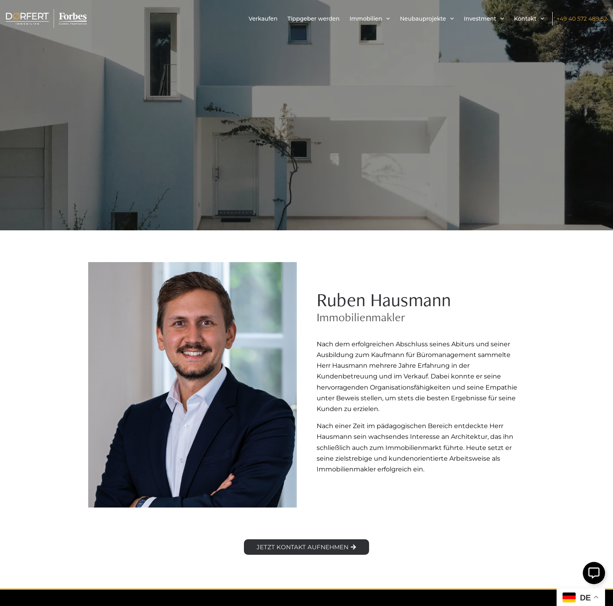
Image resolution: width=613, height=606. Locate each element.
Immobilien (370, 19)
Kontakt (529, 19)
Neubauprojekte (427, 19)
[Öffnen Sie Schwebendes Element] (594, 573)
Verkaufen (263, 18)
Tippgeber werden (313, 18)
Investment (484, 19)
